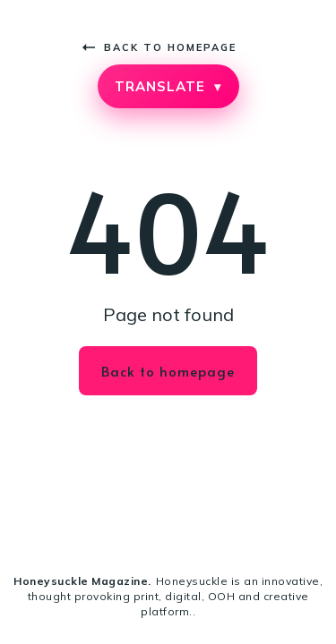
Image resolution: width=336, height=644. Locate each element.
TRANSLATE (167, 86)
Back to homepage (159, 47)
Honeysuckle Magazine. (82, 581)
